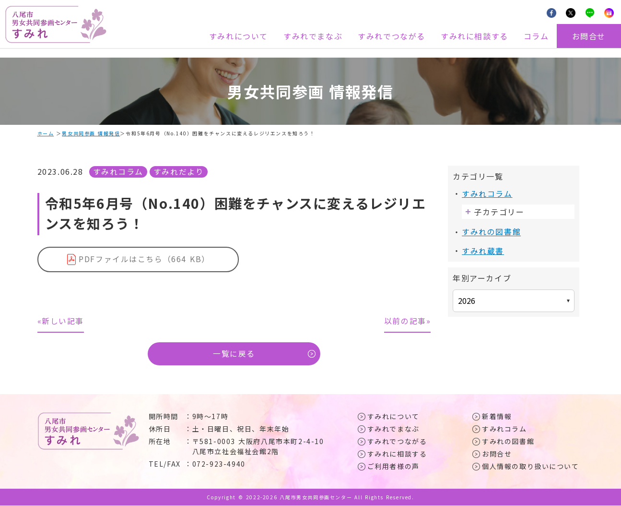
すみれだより (178, 171)
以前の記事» (407, 321)
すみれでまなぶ (312, 36)
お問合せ (589, 36)
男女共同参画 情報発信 (91, 133)
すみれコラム (118, 171)
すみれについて (238, 36)
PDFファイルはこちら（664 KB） (144, 259)
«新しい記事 (60, 321)
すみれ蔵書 (483, 250)
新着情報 (497, 417)
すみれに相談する (474, 36)
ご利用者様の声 (393, 466)
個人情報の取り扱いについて (530, 466)
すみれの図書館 (491, 231)
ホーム (45, 133)
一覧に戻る (234, 354)
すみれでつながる (391, 36)
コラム (536, 36)
